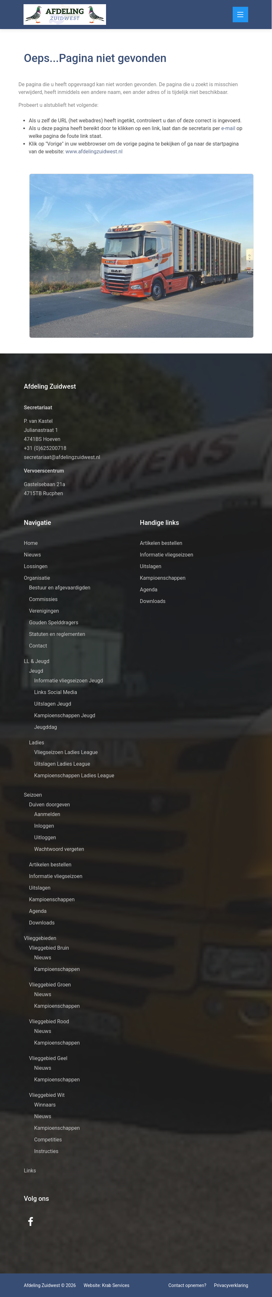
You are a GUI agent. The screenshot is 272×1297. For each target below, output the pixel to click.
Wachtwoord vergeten (59, 849)
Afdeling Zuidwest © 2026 (50, 1285)
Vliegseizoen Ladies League (66, 752)
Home (31, 543)
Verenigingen (44, 611)
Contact (38, 646)
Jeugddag (45, 727)
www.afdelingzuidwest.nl (84, 151)
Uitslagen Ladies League (62, 764)
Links (30, 1171)
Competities (48, 1140)
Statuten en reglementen (57, 634)
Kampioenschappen (52, 899)
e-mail (219, 128)
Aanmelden (47, 814)
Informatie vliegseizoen (56, 876)
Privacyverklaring (231, 1285)
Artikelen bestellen (50, 865)
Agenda (37, 911)
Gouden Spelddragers (53, 622)
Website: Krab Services (106, 1285)
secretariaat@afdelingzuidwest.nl (62, 457)
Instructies (46, 1151)
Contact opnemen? (187, 1285)
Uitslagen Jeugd (52, 704)
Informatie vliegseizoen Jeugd (68, 681)
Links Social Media (55, 692)
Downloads (41, 923)
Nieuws (32, 555)
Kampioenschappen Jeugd (64, 715)
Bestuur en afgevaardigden (59, 588)
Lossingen (35, 566)
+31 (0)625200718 (45, 448)
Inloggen (44, 826)
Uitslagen (40, 888)
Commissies (43, 599)
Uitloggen (45, 837)
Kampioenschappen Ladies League (74, 775)
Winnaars (45, 1105)
